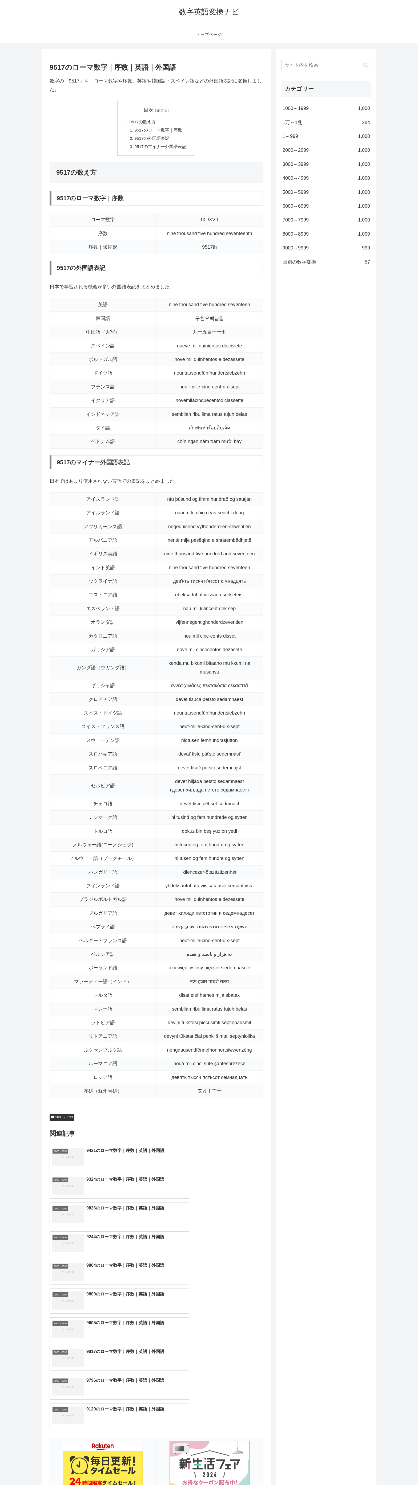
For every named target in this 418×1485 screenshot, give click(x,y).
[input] (326, 65)
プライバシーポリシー (352, 1468)
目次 (148, 110)
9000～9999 (62, 1119)
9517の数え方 (142, 122)
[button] (365, 65)
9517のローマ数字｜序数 (158, 130)
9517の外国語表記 (152, 139)
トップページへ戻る (311, 1468)
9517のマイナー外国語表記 (160, 147)
